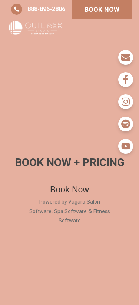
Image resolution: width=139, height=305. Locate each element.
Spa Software (70, 211)
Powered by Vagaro (62, 202)
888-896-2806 (38, 9)
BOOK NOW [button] (102, 9)
